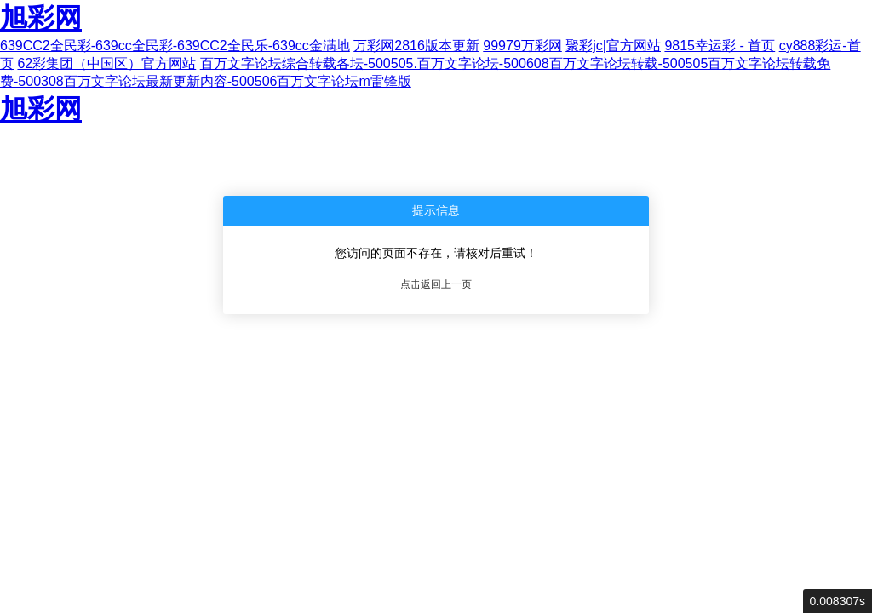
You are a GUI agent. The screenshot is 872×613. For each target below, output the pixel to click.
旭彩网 (41, 18)
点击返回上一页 (436, 284)
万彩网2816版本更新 (416, 45)
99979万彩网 (522, 45)
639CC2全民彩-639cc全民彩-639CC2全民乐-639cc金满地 (175, 45)
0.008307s (837, 601)
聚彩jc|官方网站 (613, 45)
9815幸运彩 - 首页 (719, 45)
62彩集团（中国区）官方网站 (106, 63)
